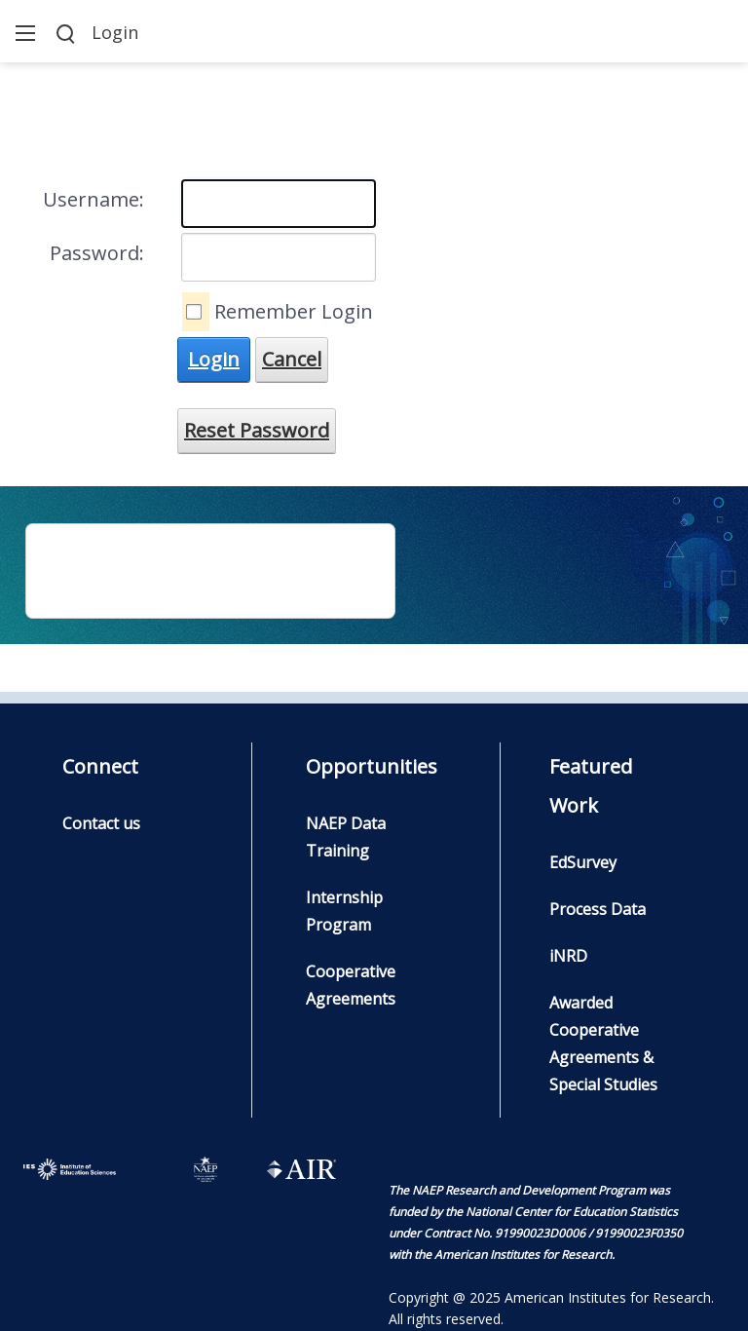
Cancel (291, 359)
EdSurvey (583, 862)
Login (115, 32)
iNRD (568, 956)
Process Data (597, 909)
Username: (93, 199)
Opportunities (371, 766)
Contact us (101, 823)
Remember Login (293, 311)
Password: (97, 253)
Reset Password (256, 430)
